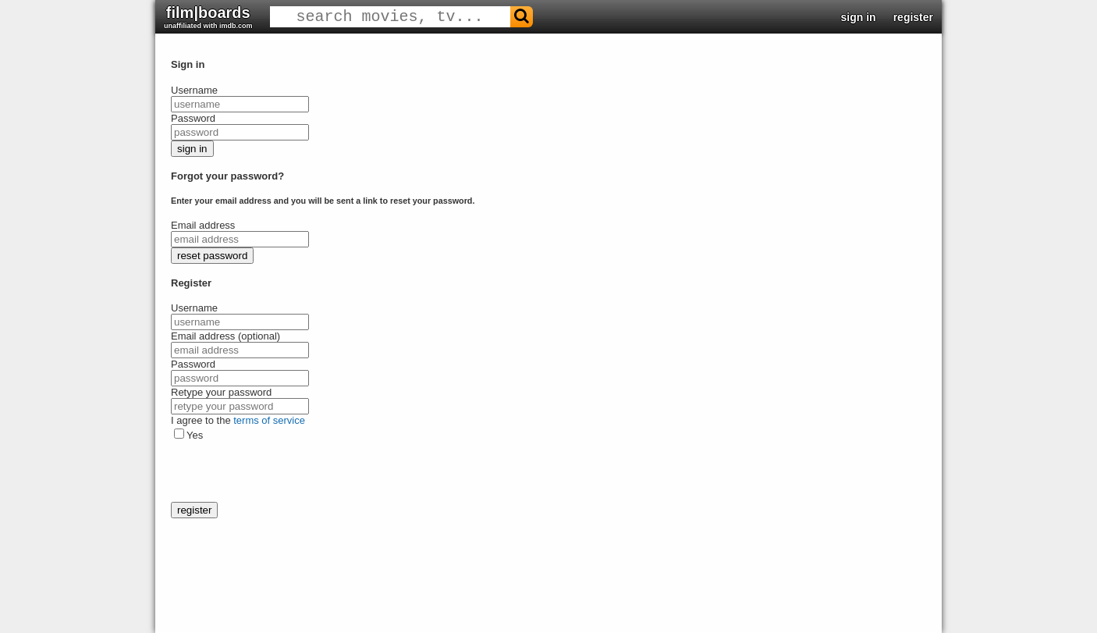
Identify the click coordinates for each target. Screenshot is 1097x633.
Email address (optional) (225, 336)
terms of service (269, 420)
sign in (858, 17)
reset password (212, 255)
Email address (203, 225)
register (913, 17)
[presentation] (289, 471)
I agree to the (238, 420)
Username (194, 90)
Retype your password (221, 392)
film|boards (208, 17)
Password (193, 118)
